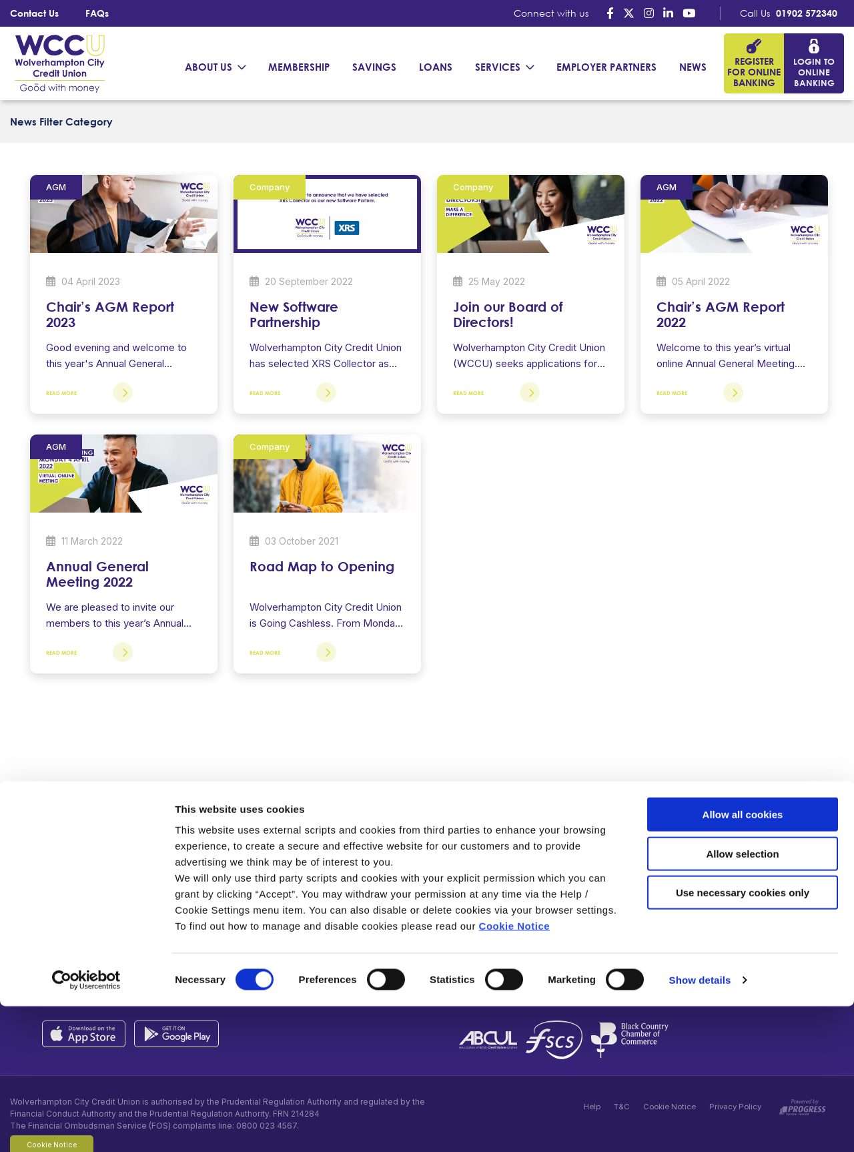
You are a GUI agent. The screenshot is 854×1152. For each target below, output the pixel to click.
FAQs (97, 13)
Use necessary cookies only (742, 1038)
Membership (299, 67)
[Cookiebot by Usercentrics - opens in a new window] (86, 1126)
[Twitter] (628, 13)
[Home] (56, 63)
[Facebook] (610, 13)
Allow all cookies (743, 960)
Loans (435, 67)
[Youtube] (689, 13)
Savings (374, 67)
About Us (208, 67)
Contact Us (34, 13)
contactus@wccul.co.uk (162, 923)
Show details (700, 1125)
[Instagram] (649, 13)
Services (497, 67)
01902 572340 (806, 13)
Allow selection (742, 999)
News (693, 67)
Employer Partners (606, 67)
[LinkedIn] (668, 13)
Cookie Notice (514, 1071)
